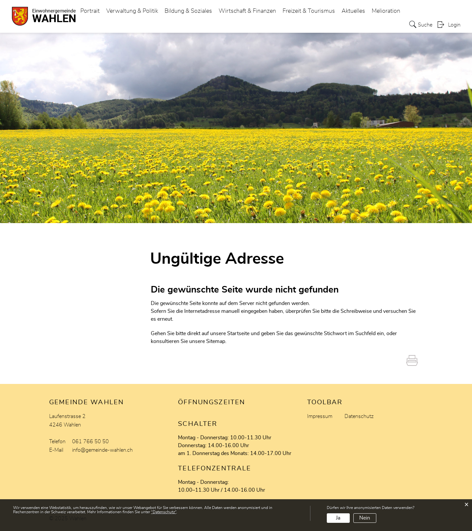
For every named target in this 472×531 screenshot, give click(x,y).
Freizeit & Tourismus (309, 11)
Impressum (319, 416)
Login (454, 25)
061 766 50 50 (90, 441)
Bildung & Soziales (188, 11)
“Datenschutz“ (163, 512)
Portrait (90, 11)
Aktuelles (353, 11)
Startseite (238, 333)
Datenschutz (359, 416)
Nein (364, 518)
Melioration (386, 11)
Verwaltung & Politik (132, 11)
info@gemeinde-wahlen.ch (102, 450)
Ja (338, 518)
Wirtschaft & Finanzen (247, 11)
